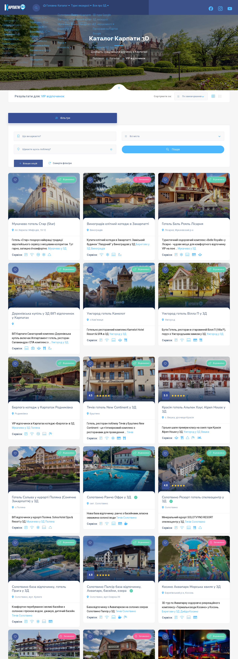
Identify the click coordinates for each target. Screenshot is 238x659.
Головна (52, 7)
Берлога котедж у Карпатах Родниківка (42, 407)
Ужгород (168, 319)
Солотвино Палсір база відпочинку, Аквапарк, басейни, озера (114, 589)
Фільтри (62, 117)
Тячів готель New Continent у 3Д (111, 407)
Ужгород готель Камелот (106, 313)
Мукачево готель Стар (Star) (33, 224)
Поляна (35, 427)
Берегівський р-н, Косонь (178, 592)
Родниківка (20, 413)
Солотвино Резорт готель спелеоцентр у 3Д (193, 499)
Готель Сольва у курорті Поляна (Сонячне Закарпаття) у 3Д (44, 499)
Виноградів (95, 230)
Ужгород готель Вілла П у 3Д (184, 313)
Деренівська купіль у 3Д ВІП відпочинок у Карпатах (43, 315)
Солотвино (130, 517)
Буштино (93, 413)
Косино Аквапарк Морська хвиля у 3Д (191, 587)
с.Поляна (18, 507)
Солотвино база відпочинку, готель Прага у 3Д (39, 589)
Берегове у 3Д (171, 611)
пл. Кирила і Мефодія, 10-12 (29, 230)
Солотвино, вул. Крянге (27, 596)
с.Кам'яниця (95, 319)
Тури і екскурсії (95, 7)
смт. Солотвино (97, 503)
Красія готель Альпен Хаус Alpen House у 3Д (193, 409)
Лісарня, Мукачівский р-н (177, 230)
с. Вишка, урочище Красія (178, 417)
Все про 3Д (120, 7)
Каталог (72, 7)
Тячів (130, 432)
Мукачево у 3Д (57, 248)
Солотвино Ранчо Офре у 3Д (109, 497)
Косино (193, 611)
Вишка (205, 431)
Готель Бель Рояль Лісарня (182, 224)
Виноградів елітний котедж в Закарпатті (118, 224)
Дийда (184, 611)
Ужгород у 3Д (59, 342)
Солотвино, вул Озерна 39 (103, 596)
